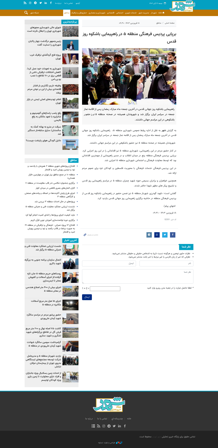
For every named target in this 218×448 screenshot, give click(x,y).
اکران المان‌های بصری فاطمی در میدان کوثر (55, 188)
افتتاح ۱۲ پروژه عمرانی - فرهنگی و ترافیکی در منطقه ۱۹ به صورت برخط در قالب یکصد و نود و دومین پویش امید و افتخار (50, 228)
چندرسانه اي (117, 419)
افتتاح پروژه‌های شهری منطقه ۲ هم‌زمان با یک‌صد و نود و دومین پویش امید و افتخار (51, 167)
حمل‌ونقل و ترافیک (79, 12)
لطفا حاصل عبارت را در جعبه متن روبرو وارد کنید (170, 288)
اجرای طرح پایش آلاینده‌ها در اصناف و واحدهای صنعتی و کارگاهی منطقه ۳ (50, 195)
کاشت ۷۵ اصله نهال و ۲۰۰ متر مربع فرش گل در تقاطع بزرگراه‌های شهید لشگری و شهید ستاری (43, 332)
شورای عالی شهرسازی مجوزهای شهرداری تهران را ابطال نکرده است (44, 29)
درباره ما (58, 3)
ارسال (87, 297)
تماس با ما (68, 3)
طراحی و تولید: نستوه (110, 442)
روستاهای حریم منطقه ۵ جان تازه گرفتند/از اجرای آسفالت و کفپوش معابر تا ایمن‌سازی (44, 277)
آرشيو (78, 3)
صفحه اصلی (169, 23)
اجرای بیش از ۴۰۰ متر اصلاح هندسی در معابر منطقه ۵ (43, 289)
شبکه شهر (34, 12)
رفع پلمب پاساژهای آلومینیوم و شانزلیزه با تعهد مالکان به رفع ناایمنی (45, 116)
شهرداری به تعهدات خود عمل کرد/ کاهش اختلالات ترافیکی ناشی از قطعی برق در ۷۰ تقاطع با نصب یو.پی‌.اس (44, 74)
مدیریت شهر (143, 12)
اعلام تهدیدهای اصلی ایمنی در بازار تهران (44, 101)
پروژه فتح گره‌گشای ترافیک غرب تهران (45, 57)
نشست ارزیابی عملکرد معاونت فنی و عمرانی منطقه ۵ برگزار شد (50, 208)
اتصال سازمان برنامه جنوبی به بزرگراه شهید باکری (43, 262)
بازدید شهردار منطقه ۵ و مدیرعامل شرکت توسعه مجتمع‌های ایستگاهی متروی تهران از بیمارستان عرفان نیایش (43, 361)
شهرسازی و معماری (97, 12)
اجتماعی (119, 12)
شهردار (154, 12)
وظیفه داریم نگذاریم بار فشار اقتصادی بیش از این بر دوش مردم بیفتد (44, 89)
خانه (161, 12)
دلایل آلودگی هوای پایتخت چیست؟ (43, 141)
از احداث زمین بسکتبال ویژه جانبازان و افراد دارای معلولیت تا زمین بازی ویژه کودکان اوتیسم (43, 376)
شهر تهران (156, 437)
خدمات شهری (131, 12)
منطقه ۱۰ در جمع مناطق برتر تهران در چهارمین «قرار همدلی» (51, 176)
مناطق (66, 12)
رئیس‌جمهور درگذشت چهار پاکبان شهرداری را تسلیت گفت (44, 43)
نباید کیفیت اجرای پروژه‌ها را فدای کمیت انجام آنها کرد (50, 215)
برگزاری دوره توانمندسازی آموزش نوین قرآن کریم (53, 220)
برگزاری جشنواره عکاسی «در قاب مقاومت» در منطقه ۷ (50, 183)
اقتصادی (110, 12)
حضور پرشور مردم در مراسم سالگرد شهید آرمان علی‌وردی (44, 316)
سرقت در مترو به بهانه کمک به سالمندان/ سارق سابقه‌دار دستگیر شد (44, 130)
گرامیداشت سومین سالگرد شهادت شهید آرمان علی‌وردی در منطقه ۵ (44, 344)
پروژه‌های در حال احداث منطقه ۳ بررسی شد (55, 201)
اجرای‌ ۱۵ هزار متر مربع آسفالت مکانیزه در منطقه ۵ (46, 303)
